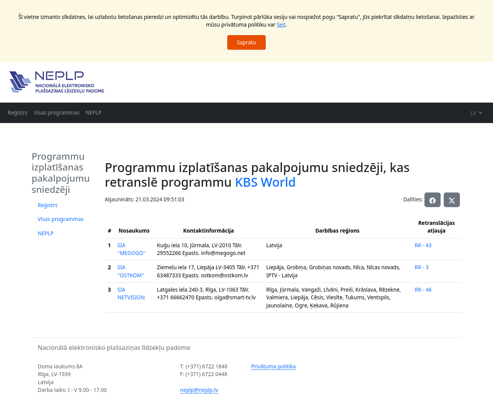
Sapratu (246, 42)
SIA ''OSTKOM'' (130, 270)
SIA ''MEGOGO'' (131, 249)
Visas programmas (57, 112)
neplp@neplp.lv (199, 389)
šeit (281, 24)
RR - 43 (423, 245)
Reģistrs (18, 112)
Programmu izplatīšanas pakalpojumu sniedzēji (61, 173)
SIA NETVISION (131, 293)
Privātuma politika (273, 366)
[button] (452, 199)
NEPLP (93, 112)
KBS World (265, 182)
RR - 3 (422, 267)
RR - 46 (423, 289)
